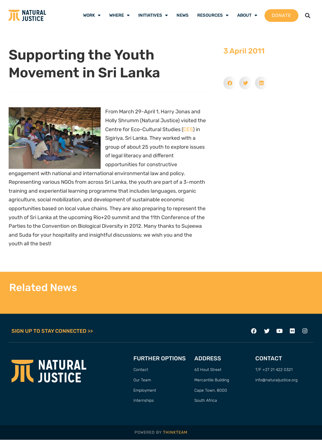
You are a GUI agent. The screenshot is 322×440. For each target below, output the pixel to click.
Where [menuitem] (119, 15)
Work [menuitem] (92, 15)
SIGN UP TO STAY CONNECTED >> (52, 331)
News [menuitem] (183, 15)
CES (188, 129)
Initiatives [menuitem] (153, 15)
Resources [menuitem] (213, 15)
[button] (307, 15)
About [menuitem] (247, 15)
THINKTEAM (175, 432)
